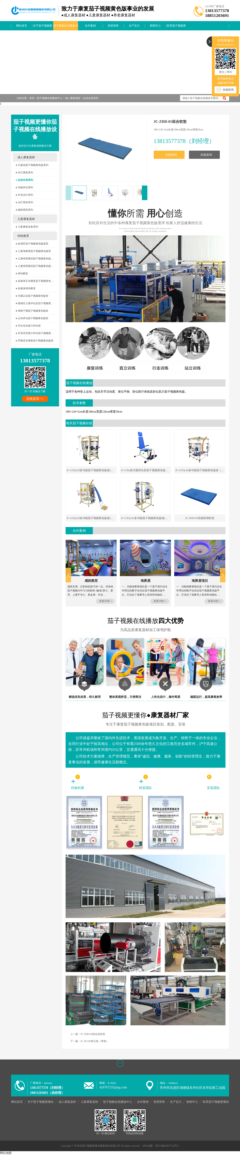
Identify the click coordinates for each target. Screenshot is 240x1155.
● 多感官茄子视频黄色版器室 (32, 243)
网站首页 (21, 25)
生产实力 (134, 25)
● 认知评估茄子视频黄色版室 (32, 318)
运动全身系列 (90, 98)
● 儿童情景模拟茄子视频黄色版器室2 (36, 266)
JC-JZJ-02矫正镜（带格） (94, 1041)
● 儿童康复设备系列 (27, 226)
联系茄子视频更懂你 (176, 27)
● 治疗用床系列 (24, 202)
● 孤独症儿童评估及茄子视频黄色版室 (36, 303)
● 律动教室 (22, 273)
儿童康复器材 (26, 218)
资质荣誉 (113, 25)
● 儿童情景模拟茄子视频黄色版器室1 (36, 258)
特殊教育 (23, 235)
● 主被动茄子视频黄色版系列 (32, 165)
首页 (31, 98)
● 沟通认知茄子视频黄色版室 (32, 296)
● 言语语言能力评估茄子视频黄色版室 (36, 333)
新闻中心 (155, 25)
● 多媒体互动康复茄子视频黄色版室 (36, 281)
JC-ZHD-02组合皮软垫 (92, 1034)
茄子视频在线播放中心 (65, 27)
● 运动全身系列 (24, 180)
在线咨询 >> (35, 399)
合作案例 (90, 25)
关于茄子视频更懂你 (42, 27)
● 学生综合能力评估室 (28, 325)
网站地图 (6, 1152)
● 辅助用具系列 (24, 209)
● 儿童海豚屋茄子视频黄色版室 (33, 251)
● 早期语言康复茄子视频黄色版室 (34, 340)
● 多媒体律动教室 (26, 288)
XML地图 (147, 1145)
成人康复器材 (72, 98)
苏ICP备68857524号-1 (167, 1145)
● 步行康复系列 (24, 172)
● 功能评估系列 (24, 187)
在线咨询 (171, 154)
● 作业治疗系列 (24, 195)
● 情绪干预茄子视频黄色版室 (32, 310)
